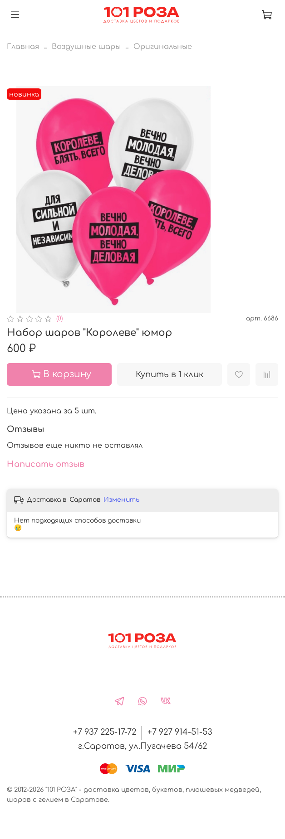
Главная (23, 47)
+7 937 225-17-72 (104, 732)
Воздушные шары (86, 47)
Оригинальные (162, 47)
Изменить (121, 499)
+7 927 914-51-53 (179, 732)
